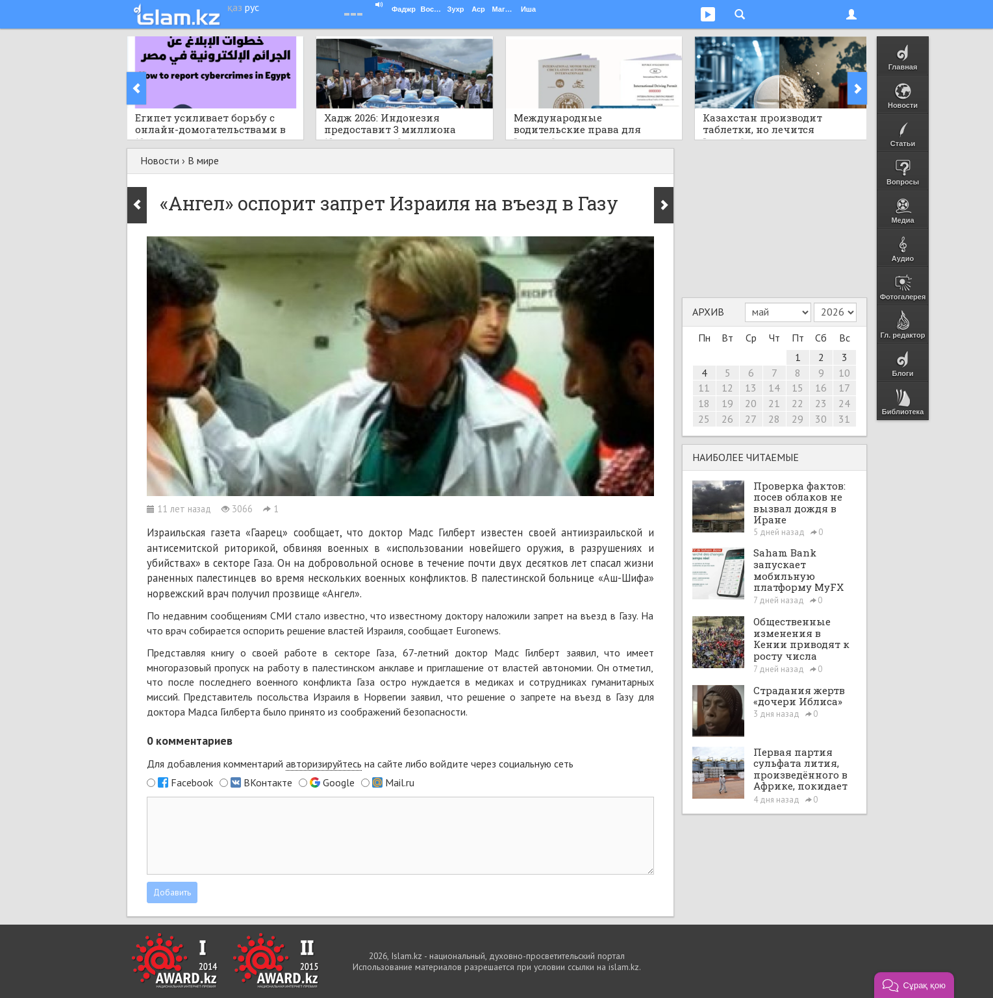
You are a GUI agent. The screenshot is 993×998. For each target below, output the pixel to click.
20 (751, 403)
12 (727, 387)
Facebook (192, 782)
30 (821, 418)
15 (797, 387)
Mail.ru (399, 782)
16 (821, 387)
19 (727, 403)
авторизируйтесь (324, 763)
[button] (914, 985)
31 (844, 418)
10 (844, 372)
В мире (203, 160)
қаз (234, 7)
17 (844, 387)
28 (774, 418)
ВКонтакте (268, 782)
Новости (159, 160)
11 (704, 387)
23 (821, 403)
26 (727, 418)
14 (774, 387)
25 (704, 418)
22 (797, 403)
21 (774, 403)
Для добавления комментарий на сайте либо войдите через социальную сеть (360, 764)
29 (797, 418)
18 (704, 403)
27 (751, 418)
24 (844, 403)
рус (252, 7)
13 (751, 387)
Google (339, 782)
